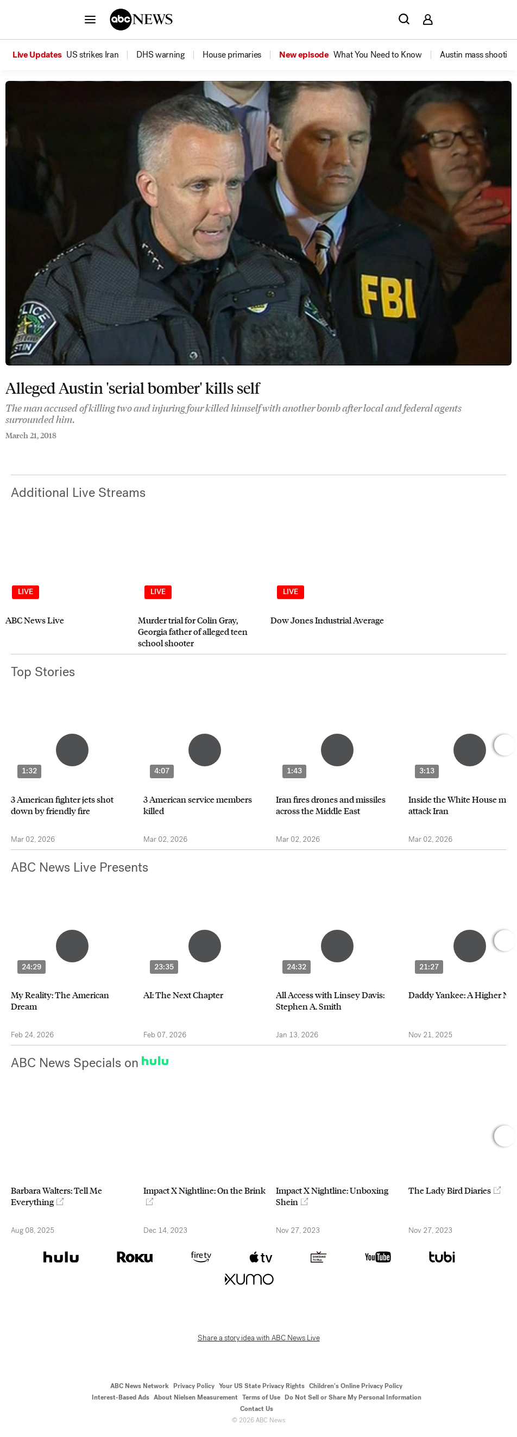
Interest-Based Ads (120, 1397)
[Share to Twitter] (30, 450)
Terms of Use (261, 1397)
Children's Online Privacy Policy (355, 1386)
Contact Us (256, 1408)
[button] (90, 19)
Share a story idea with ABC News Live (259, 1338)
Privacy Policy (194, 1386)
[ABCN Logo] (141, 19)
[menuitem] (92, 55)
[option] (73, 55)
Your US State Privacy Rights (262, 1386)
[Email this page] (51, 450)
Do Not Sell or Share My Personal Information (353, 1397)
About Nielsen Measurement (196, 1397)
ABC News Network (139, 1386)
